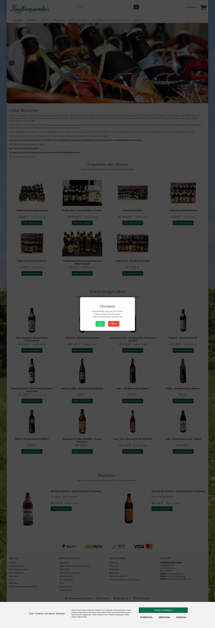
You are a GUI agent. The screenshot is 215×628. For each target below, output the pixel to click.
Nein (113, 323)
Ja (100, 323)
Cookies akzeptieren (163, 610)
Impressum (181, 617)
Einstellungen (146, 617)
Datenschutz (164, 617)
